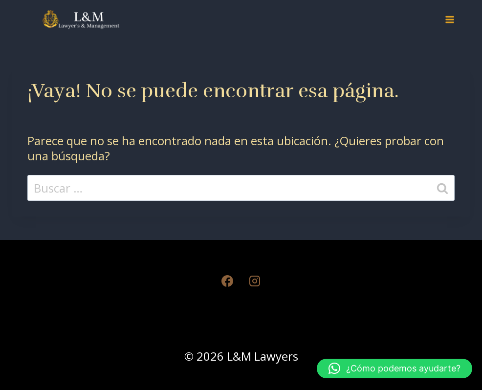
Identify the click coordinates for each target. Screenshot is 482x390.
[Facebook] (227, 281)
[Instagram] (254, 281)
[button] (394, 368)
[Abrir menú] (449, 19)
